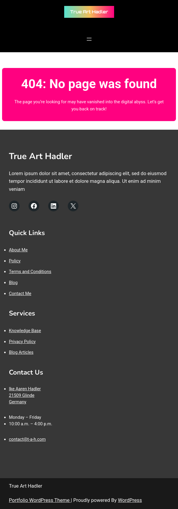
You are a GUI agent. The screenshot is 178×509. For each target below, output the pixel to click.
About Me (18, 250)
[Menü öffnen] (89, 39)
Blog (13, 282)
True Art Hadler (89, 12)
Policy (15, 261)
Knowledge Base (25, 330)
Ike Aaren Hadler (25, 388)
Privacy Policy (22, 341)
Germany (17, 402)
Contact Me (20, 293)
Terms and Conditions (30, 271)
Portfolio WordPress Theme (40, 500)
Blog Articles (21, 352)
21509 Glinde (21, 395)
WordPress (130, 500)
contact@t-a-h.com (27, 439)
